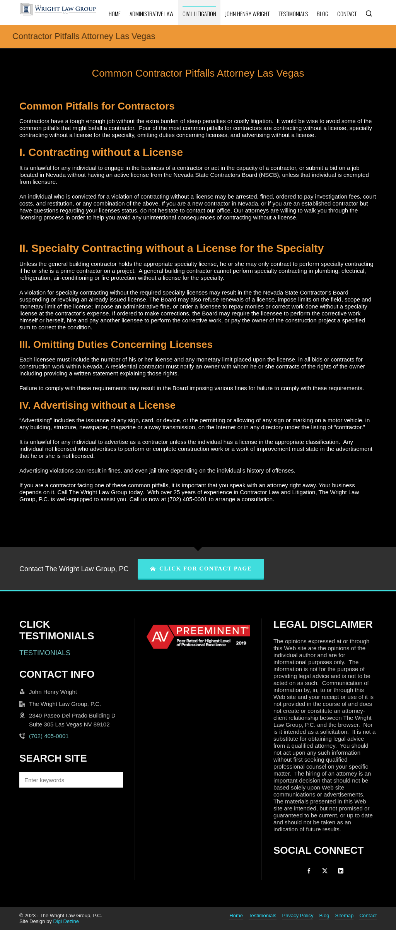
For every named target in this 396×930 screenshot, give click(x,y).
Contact (368, 915)
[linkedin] (341, 871)
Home (236, 915)
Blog (324, 915)
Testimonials (263, 915)
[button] (113, 780)
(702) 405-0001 (49, 736)
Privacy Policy (298, 915)
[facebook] (309, 871)
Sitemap (344, 915)
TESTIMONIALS (44, 653)
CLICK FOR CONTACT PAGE (201, 568)
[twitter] (325, 871)
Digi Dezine (66, 921)
